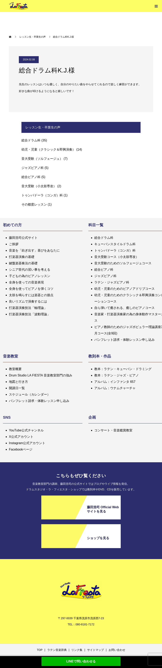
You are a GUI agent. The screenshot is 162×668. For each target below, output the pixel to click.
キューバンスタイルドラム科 (115, 244)
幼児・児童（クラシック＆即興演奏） (48, 149)
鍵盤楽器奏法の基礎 (23, 263)
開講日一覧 (17, 388)
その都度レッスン (34, 204)
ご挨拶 (13, 244)
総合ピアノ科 (30, 177)
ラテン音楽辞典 (57, 649)
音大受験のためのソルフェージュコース (122, 263)
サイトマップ (95, 649)
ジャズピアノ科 (32, 167)
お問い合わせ (117, 649)
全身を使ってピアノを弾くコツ (31, 288)
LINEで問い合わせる (81, 661)
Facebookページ (20, 449)
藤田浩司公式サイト (23, 237)
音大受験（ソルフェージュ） (42, 158)
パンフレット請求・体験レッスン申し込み (124, 339)
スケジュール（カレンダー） (29, 394)
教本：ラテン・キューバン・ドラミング (122, 369)
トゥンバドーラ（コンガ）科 (42, 195)
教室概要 (15, 369)
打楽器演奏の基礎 (21, 257)
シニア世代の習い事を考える (29, 269)
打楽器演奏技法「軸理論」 (28, 308)
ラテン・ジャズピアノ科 (111, 282)
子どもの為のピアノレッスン (29, 276)
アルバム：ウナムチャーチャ (115, 388)
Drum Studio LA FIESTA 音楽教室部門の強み (40, 375)
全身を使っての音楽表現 (26, 282)
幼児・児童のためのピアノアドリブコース (124, 288)
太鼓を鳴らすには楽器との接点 (31, 295)
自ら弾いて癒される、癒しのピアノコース (124, 308)
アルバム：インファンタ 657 (114, 381)
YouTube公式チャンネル (26, 430)
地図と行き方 (18, 381)
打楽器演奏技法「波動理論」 (29, 314)
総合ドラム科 (30, 140)
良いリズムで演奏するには (28, 301)
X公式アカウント (21, 436)
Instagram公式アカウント (27, 443)
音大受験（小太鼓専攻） (38, 186)
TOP (39, 649)
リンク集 (76, 649)
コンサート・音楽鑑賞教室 (113, 430)
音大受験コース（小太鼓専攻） (116, 257)
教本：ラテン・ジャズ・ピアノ (116, 375)
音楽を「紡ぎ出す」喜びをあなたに (34, 250)
